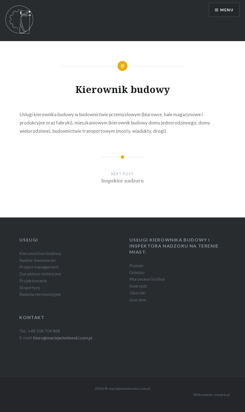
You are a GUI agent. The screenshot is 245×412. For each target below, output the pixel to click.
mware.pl (222, 394)
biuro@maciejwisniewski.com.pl (62, 337)
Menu (226, 9)
